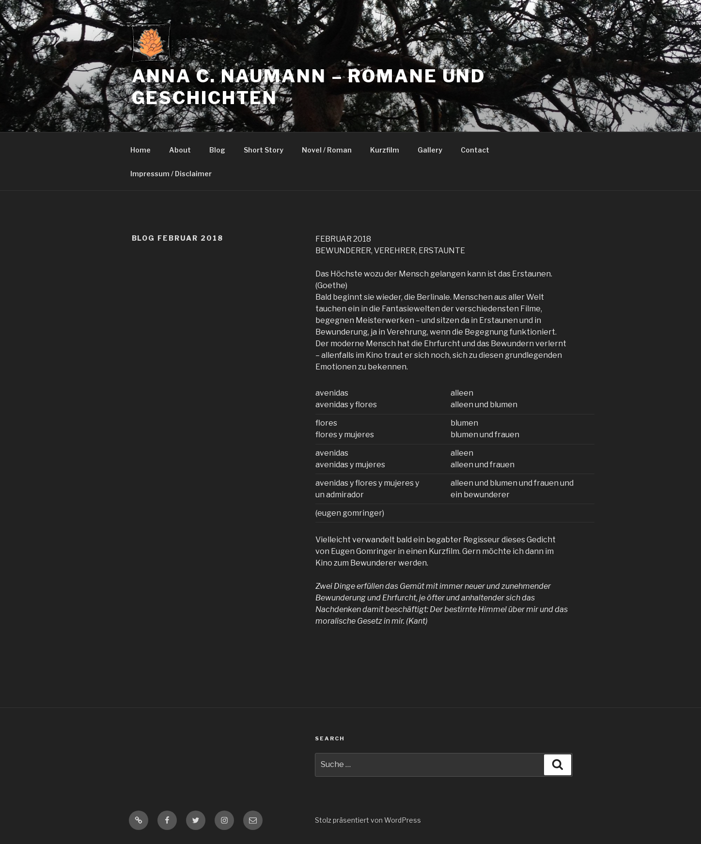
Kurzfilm (384, 150)
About (180, 150)
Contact (475, 150)
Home (140, 150)
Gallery (430, 150)
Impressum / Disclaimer (171, 173)
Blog (217, 150)
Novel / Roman (327, 150)
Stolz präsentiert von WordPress (368, 820)
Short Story (263, 150)
